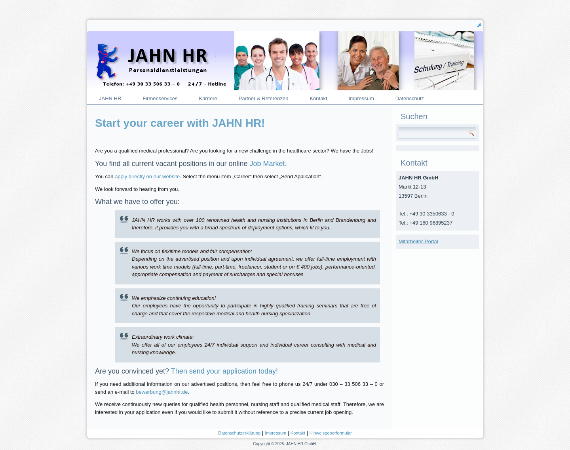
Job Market (267, 164)
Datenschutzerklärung (239, 433)
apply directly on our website (147, 176)
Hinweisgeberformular (331, 433)
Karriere (208, 98)
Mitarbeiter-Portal (418, 241)
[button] (479, 25)
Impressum (361, 98)
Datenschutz (409, 98)
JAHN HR (110, 98)
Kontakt (318, 98)
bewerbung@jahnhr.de (162, 392)
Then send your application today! (224, 371)
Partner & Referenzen (264, 98)
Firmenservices (159, 98)
